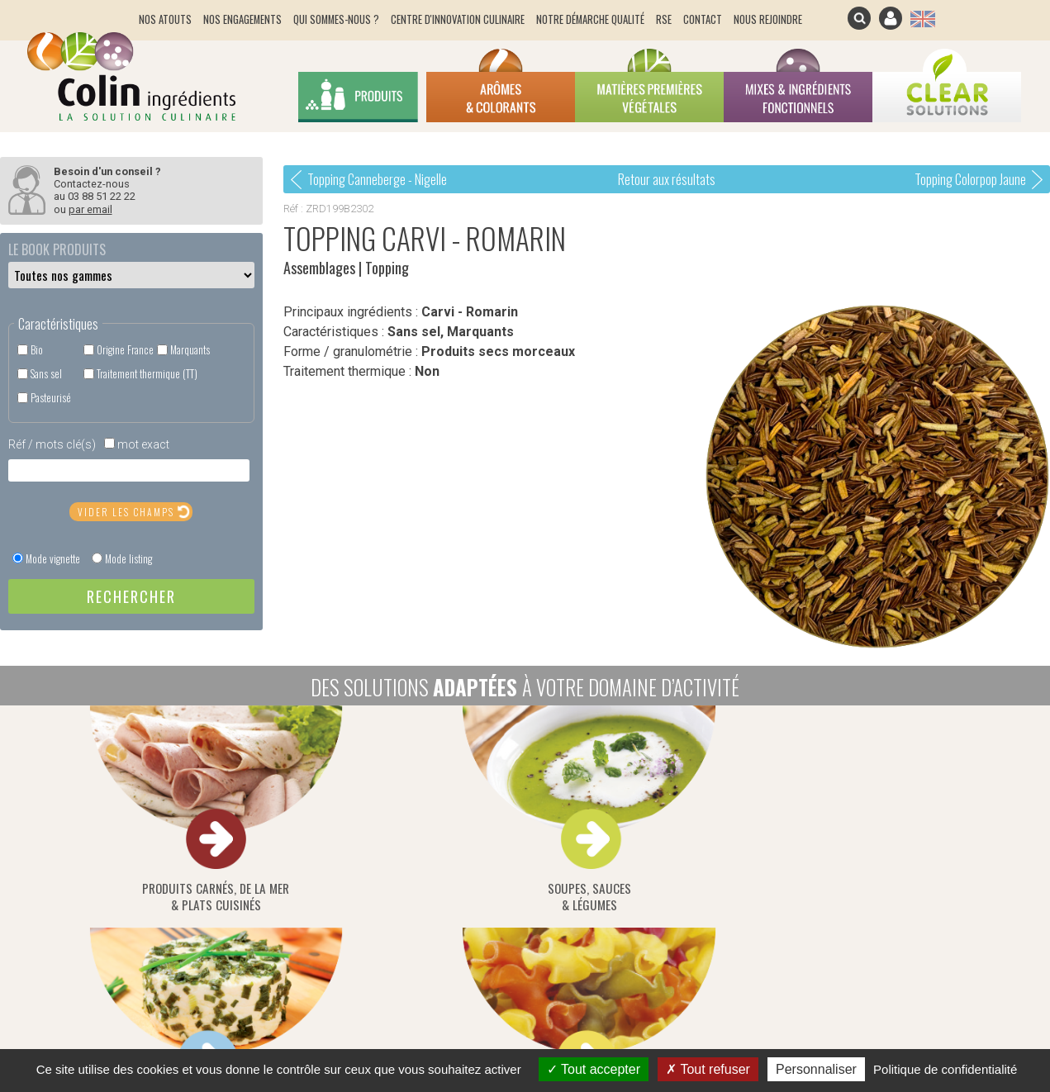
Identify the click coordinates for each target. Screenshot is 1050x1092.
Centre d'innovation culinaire (458, 19)
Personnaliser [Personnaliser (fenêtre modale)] (816, 1069)
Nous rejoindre (768, 19)
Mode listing (128, 559)
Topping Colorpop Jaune (970, 179)
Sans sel (46, 374)
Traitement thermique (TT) (147, 374)
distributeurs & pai (921, 810)
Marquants (190, 350)
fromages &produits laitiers (525, 810)
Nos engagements (242, 19)
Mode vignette (53, 559)
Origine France (125, 350)
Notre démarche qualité (590, 19)
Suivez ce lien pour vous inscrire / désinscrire (629, 873)
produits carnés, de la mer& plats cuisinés (129, 810)
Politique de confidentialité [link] (945, 1069)
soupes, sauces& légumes (327, 810)
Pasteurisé (51, 398)
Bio (37, 350)
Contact (702, 19)
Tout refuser (708, 1069)
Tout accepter (593, 1069)
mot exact (143, 444)
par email (90, 209)
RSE (664, 19)
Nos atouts (165, 19)
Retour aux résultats (666, 179)
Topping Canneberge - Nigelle (377, 179)
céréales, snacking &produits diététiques (723, 810)
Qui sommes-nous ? (336, 19)
